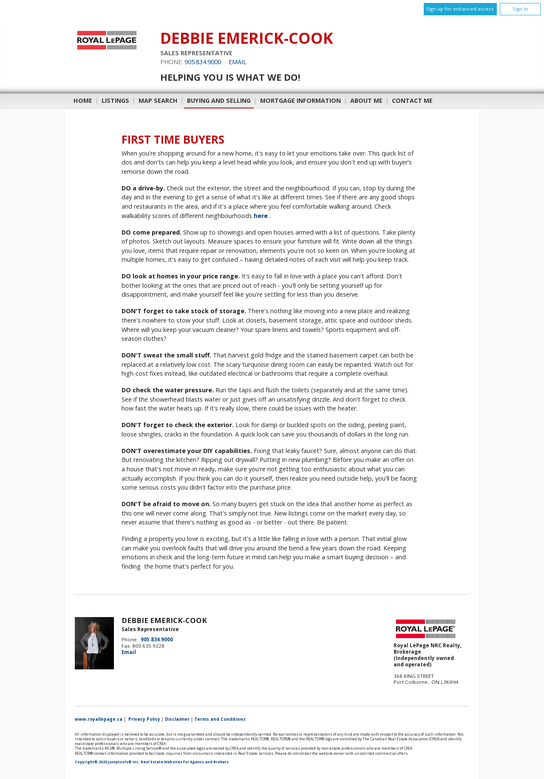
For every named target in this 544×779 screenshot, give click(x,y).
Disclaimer (177, 719)
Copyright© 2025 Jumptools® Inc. (107, 762)
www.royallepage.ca (98, 719)
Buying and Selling (219, 100)
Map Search (158, 100)
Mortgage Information (300, 100)
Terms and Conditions (220, 719)
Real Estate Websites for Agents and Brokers (185, 762)
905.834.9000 (202, 62)
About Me (366, 100)
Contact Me (412, 100)
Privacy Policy (144, 719)
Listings (115, 100)
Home (83, 100)
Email (237, 62)
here (261, 216)
